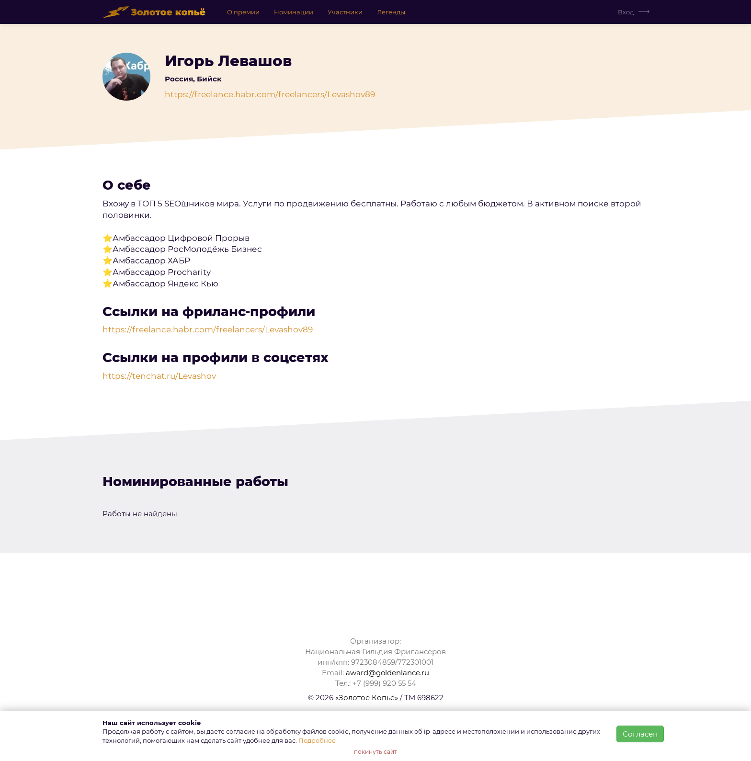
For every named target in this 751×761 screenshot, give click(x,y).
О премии (243, 12)
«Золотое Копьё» (366, 697)
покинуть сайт (375, 751)
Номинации (293, 12)
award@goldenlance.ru (387, 672)
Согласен (640, 733)
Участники (345, 12)
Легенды (391, 12)
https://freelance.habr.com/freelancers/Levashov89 (270, 94)
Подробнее (317, 740)
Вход (626, 12)
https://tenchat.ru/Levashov (159, 376)
